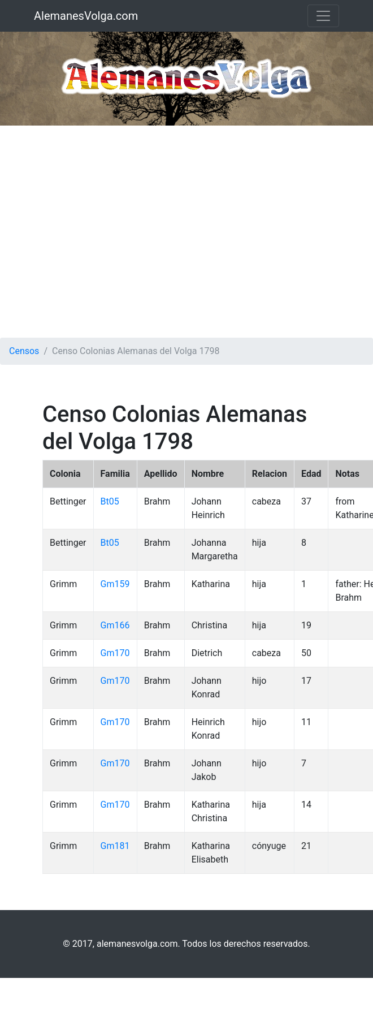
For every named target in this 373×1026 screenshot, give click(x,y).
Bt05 (110, 501)
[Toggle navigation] (323, 16)
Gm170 (115, 653)
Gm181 (115, 845)
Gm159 (115, 584)
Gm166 (115, 625)
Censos (24, 351)
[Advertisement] (106, 232)
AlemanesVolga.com (86, 16)
